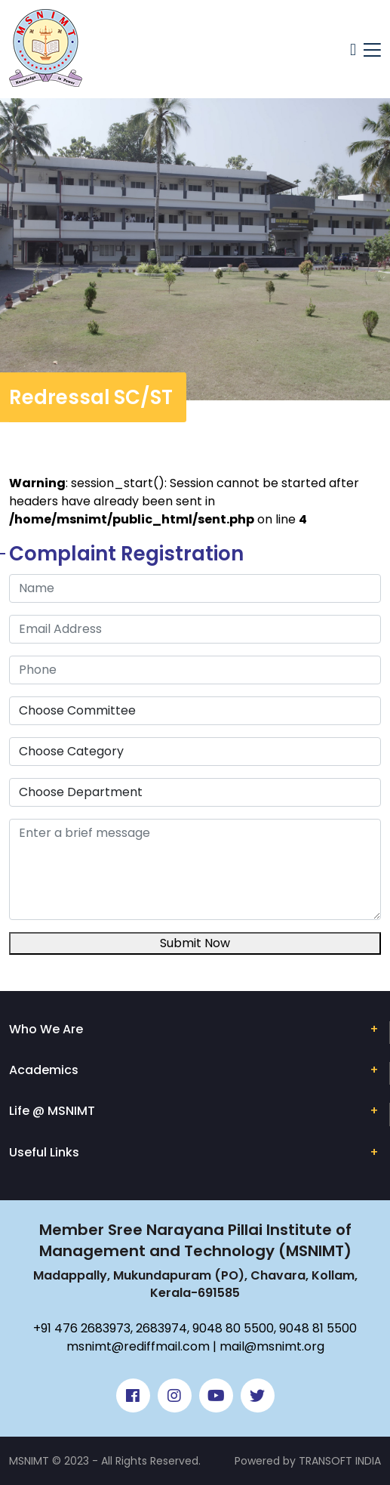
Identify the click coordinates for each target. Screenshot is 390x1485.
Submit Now (195, 943)
